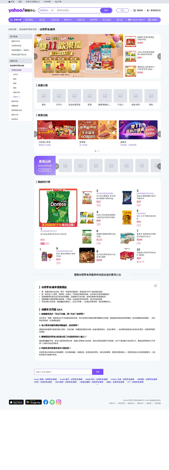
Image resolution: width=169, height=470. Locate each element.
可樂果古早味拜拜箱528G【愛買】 (146, 254)
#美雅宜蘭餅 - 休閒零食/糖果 (91, 382)
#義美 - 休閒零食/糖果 (115, 382)
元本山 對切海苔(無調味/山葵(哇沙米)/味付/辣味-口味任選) (106, 216)
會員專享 (94, 20)
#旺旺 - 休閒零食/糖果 (43, 382)
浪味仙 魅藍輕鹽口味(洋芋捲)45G (146, 197)
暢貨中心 (68, 20)
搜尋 (98, 372)
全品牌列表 (45, 170)
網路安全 (140, 403)
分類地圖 (157, 403)
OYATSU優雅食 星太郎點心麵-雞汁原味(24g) (106, 197)
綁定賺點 (29, 20)
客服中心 (112, 403)
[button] (36, 56)
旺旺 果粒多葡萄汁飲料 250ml (65, 255)
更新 (158, 400)
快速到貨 (55, 20)
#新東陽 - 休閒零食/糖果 (147, 379)
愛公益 (120, 20)
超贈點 (152, 19)
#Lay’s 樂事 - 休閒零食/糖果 (45, 379)
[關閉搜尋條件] (52, 10)
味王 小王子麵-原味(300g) (146, 217)
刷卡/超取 (106, 20)
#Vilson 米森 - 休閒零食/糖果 (122, 379)
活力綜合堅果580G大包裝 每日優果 (106, 255)
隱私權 (148, 403)
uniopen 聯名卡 (136, 20)
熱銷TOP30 (15, 41)
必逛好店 (81, 20)
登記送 (42, 20)
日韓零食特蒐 (16, 46)
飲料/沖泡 (14, 101)
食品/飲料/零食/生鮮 (17, 66)
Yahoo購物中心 (21, 10)
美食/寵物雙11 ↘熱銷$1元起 (21, 50)
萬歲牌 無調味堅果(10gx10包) (106, 235)
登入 (122, 10)
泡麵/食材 (14, 106)
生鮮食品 (14, 119)
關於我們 (122, 403)
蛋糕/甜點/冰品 (16, 110)
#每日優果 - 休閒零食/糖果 (66, 382)
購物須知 (131, 403)
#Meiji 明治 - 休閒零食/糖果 (97, 379)
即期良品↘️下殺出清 (18, 55)
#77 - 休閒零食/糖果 (135, 382)
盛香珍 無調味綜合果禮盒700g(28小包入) (146, 235)
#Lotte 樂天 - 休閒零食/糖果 (71, 379)
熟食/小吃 (14, 115)
